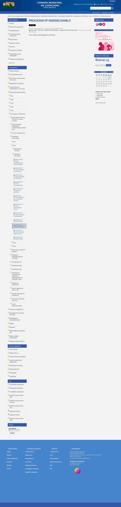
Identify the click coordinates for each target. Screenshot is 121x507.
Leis (10, 381)
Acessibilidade (89, 4)
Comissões (28, 462)
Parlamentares (29, 451)
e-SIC (51, 455)
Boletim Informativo (56, 462)
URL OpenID (12, 428)
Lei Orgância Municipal (32, 468)
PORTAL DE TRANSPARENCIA (32, 16)
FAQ (51, 465)
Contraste (105, 4)
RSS (51, 468)
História (9, 455)
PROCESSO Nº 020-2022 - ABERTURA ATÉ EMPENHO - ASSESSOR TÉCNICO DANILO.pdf (53, 30)
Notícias (9, 465)
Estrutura (9, 462)
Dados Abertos (54, 458)
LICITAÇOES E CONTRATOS (65, 16)
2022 (90, 16)
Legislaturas (28, 455)
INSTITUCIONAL (13, 20)
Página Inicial (96, 12)
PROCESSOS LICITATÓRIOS (80, 16)
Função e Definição (12, 458)
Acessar (112, 1)
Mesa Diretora (29, 458)
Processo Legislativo (15, 346)
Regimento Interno (30, 465)
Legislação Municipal (31, 472)
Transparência (13, 67)
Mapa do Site (79, 4)
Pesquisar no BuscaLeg (102, 56)
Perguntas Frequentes (108, 12)
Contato (98, 4)
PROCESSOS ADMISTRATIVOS (49, 16)
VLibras (112, 4)
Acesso (9, 451)
